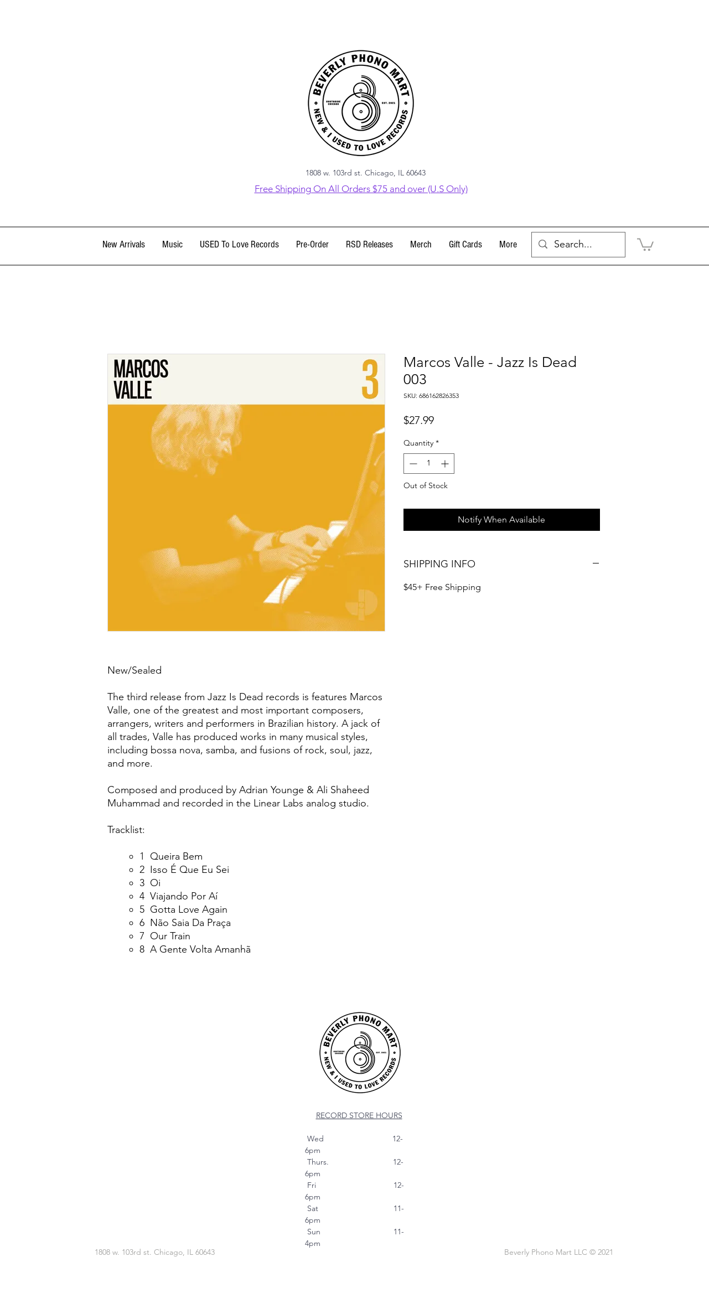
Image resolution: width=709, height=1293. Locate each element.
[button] (173, 244)
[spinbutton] (429, 463)
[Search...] (578, 244)
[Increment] (446, 463)
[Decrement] (412, 463)
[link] (645, 244)
